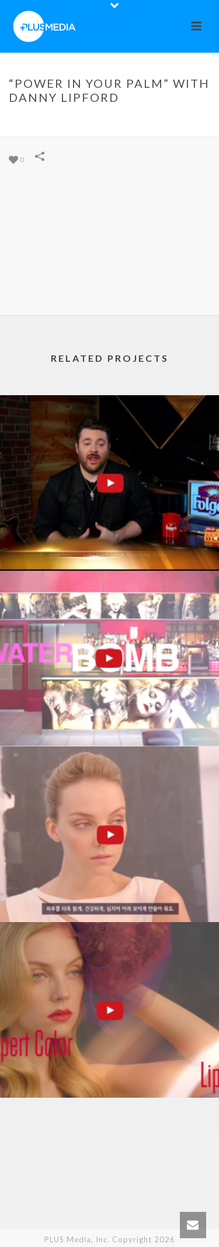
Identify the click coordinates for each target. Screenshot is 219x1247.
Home (27, 121)
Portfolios (68, 121)
